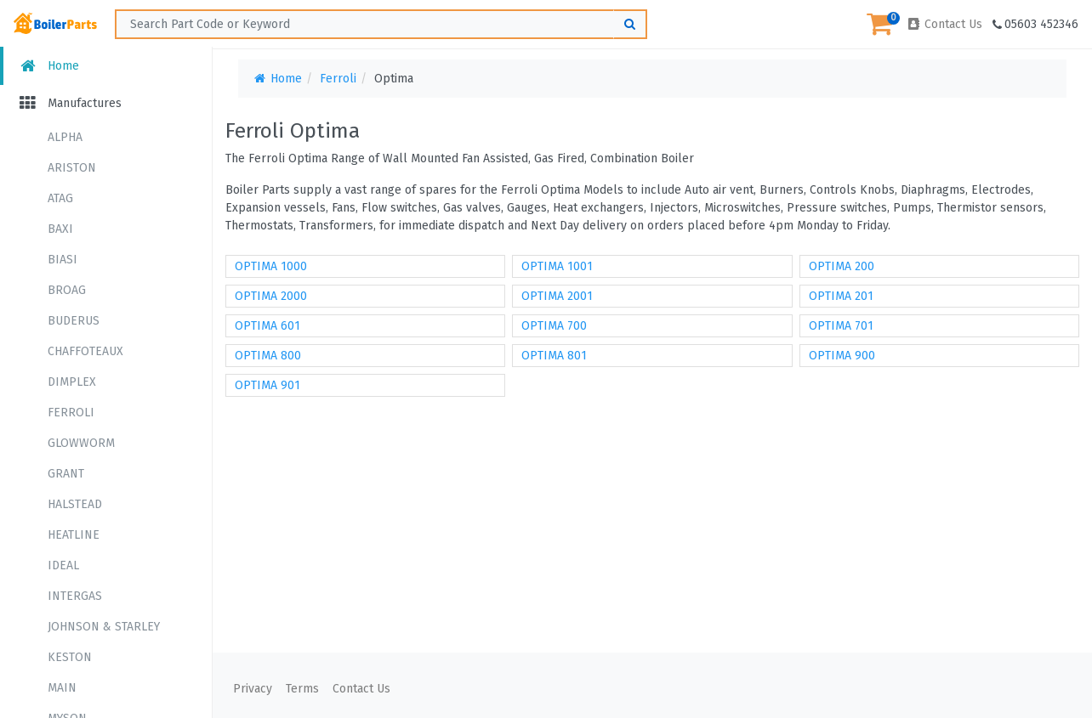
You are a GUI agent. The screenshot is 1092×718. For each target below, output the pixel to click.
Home (48, 66)
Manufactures (69, 103)
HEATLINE (74, 535)
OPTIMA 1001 (557, 266)
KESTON (70, 657)
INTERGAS (75, 596)
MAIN (62, 688)
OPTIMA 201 (841, 296)
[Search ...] (381, 24)
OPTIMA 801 (554, 355)
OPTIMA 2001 (557, 296)
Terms (302, 688)
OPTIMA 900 (842, 355)
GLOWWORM (81, 443)
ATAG (60, 198)
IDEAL (63, 565)
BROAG (67, 290)
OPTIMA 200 (841, 266)
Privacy (252, 688)
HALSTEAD (75, 504)
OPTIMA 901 (267, 385)
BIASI (62, 259)
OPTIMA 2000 (271, 296)
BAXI (60, 229)
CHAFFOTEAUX (85, 351)
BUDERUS (74, 321)
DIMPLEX (72, 382)
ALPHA (65, 137)
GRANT (66, 473)
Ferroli (338, 78)
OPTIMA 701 (841, 326)
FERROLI (71, 412)
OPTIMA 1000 (271, 266)
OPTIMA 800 (268, 355)
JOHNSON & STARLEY (104, 626)
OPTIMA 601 (267, 326)
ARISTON (72, 168)
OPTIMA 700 (554, 326)
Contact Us (944, 24)
